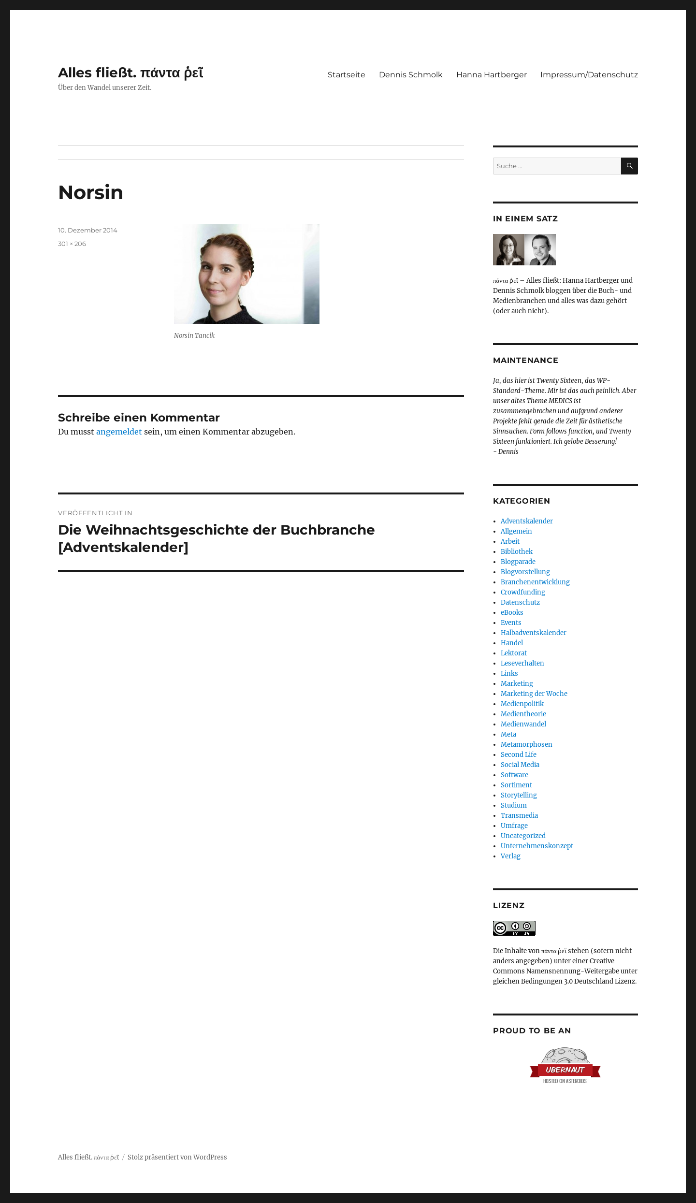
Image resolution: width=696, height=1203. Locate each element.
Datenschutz (520, 602)
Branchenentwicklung (535, 582)
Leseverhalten (522, 663)
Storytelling (519, 795)
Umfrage (514, 826)
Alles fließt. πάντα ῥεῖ (130, 72)
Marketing (517, 684)
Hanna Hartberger (491, 74)
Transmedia (519, 816)
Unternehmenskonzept (537, 846)
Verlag (511, 856)
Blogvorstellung (525, 572)
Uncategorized (523, 836)
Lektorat (514, 653)
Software (514, 775)
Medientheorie (523, 714)
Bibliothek (517, 552)
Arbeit (510, 541)
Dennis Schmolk (411, 74)
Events (511, 623)
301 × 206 (72, 243)
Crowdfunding (523, 592)
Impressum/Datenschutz (589, 74)
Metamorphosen (526, 744)
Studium (514, 805)
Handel (512, 643)
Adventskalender (527, 521)
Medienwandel (523, 724)
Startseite (346, 74)
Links (509, 673)
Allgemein (516, 531)
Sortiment (516, 785)
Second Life (518, 755)
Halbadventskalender (533, 633)
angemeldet (119, 431)
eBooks (512, 613)
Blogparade (518, 562)
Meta (508, 734)
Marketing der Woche (534, 694)
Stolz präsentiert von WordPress (177, 1157)
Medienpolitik (522, 704)
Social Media (520, 765)
